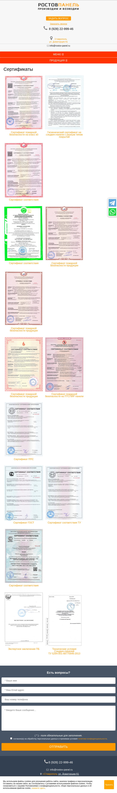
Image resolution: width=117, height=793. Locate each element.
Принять (109, 785)
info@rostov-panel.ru (60, 45)
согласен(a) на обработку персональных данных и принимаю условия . (60, 739)
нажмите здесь (38, 788)
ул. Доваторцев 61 (58, 42)
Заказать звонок (58, 23)
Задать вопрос (58, 18)
